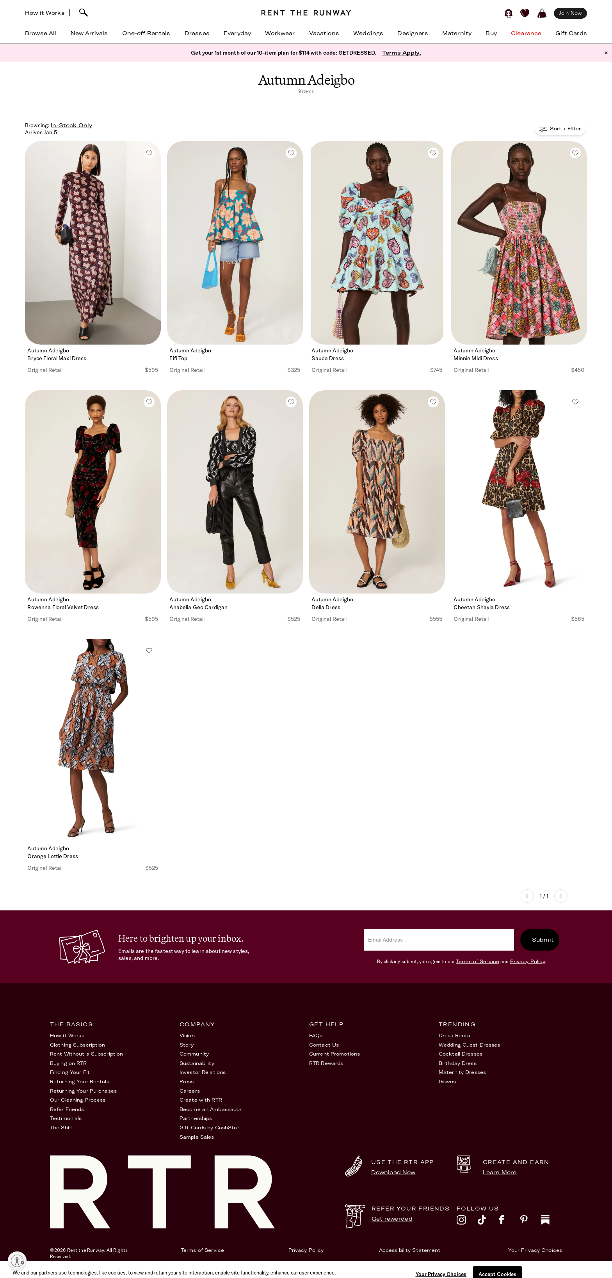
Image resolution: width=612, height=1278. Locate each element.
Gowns (447, 1081)
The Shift (61, 1127)
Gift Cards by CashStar (209, 1127)
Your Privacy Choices (535, 1250)
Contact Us (324, 1045)
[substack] (551, 1221)
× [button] (606, 52)
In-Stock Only (71, 125)
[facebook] (509, 1221)
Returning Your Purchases (83, 1091)
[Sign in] (508, 13)
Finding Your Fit (70, 1072)
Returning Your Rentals (79, 1081)
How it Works (45, 12)
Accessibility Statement (410, 1250)
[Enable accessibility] (17, 1260)
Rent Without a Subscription (86, 1054)
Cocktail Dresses (460, 1054)
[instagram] (467, 1221)
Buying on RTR (68, 1063)
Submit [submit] (543, 939)
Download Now (393, 1172)
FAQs (315, 1035)
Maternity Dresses (462, 1072)
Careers (190, 1091)
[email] (439, 940)
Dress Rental (455, 1035)
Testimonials (66, 1118)
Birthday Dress (458, 1063)
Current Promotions (334, 1054)
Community (194, 1054)
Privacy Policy (528, 961)
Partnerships (196, 1118)
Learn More (499, 1172)
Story (187, 1045)
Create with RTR (201, 1100)
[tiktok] (488, 1221)
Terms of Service (477, 961)
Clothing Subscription (77, 1045)
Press (187, 1081)
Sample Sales (197, 1137)
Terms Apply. (401, 52)
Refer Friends (67, 1109)
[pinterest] (530, 1221)
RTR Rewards (326, 1063)
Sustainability (197, 1063)
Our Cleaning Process (77, 1100)
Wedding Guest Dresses (469, 1045)
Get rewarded (392, 1218)
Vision (187, 1035)
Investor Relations (203, 1072)
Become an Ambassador (211, 1109)
